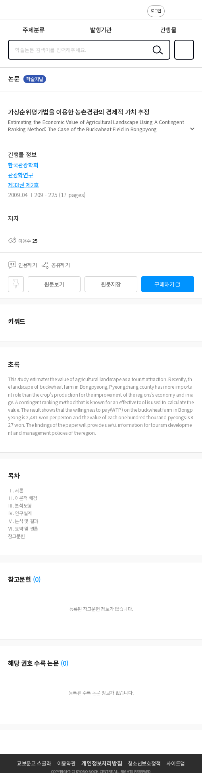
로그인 (156, 11)
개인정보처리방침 (101, 763)
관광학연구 (20, 175)
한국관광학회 (23, 165)
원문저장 (111, 284)
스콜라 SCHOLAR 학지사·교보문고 (24, 12)
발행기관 (101, 29)
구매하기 (164, 284)
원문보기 (54, 284)
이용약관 (66, 763)
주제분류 (33, 29)
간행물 (168, 29)
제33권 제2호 (23, 185)
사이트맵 (175, 763)
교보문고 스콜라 (34, 763)
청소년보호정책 (144, 763)
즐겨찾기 (182, 59)
